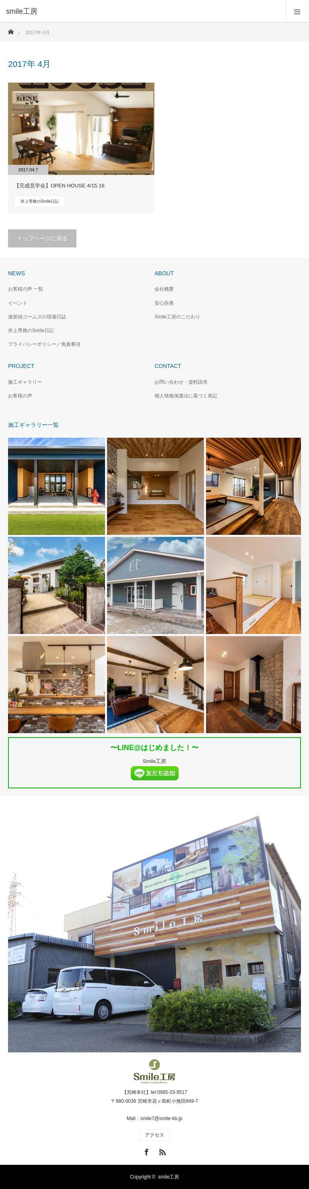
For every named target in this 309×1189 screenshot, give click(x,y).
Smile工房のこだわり (177, 317)
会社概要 (164, 289)
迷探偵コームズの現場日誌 (37, 317)
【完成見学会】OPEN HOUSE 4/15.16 (59, 186)
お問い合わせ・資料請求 (181, 382)
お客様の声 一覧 (25, 289)
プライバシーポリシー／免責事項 (44, 344)
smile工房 (168, 1177)
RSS (161, 1151)
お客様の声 (20, 396)
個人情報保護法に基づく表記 (185, 396)
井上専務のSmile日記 (40, 201)
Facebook (146, 1151)
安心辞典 (164, 303)
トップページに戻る (42, 238)
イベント (17, 303)
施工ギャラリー (25, 382)
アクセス (154, 1135)
